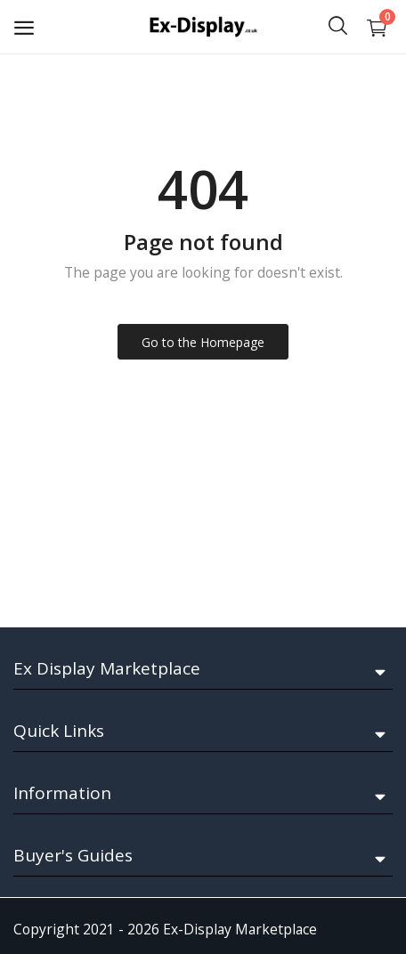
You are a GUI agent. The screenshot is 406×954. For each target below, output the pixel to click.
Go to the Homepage (203, 342)
